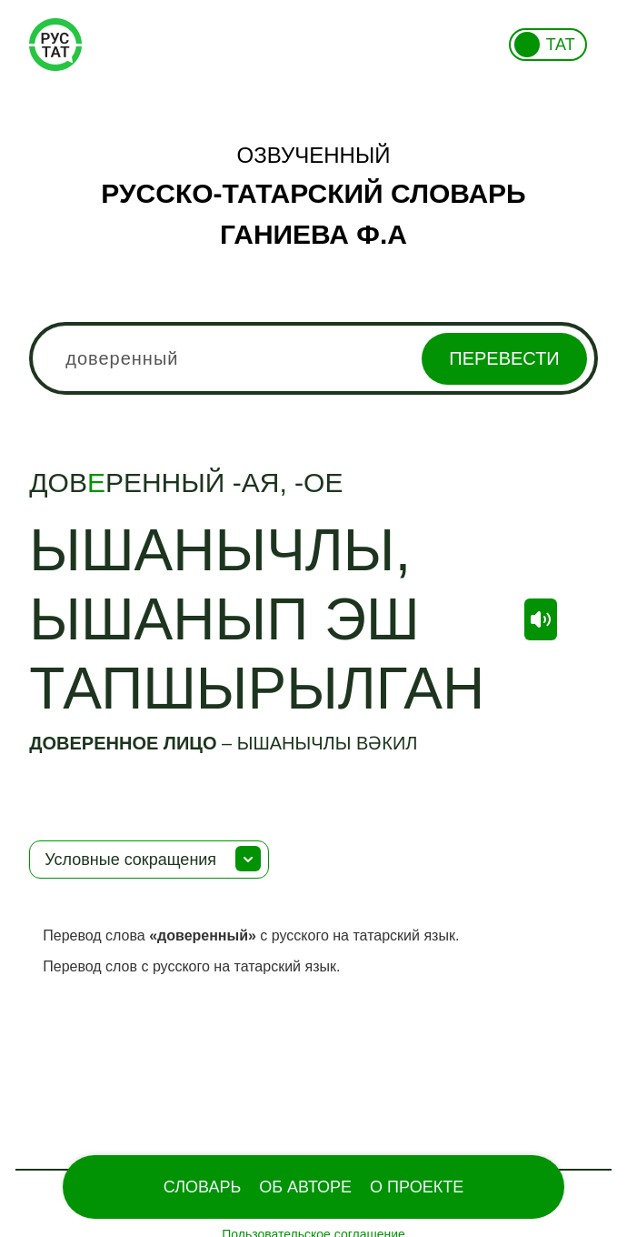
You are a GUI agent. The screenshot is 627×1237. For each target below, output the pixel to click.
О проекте (416, 1187)
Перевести (504, 358)
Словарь (202, 1187)
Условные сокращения (130, 859)
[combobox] (313, 358)
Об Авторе (305, 1187)
